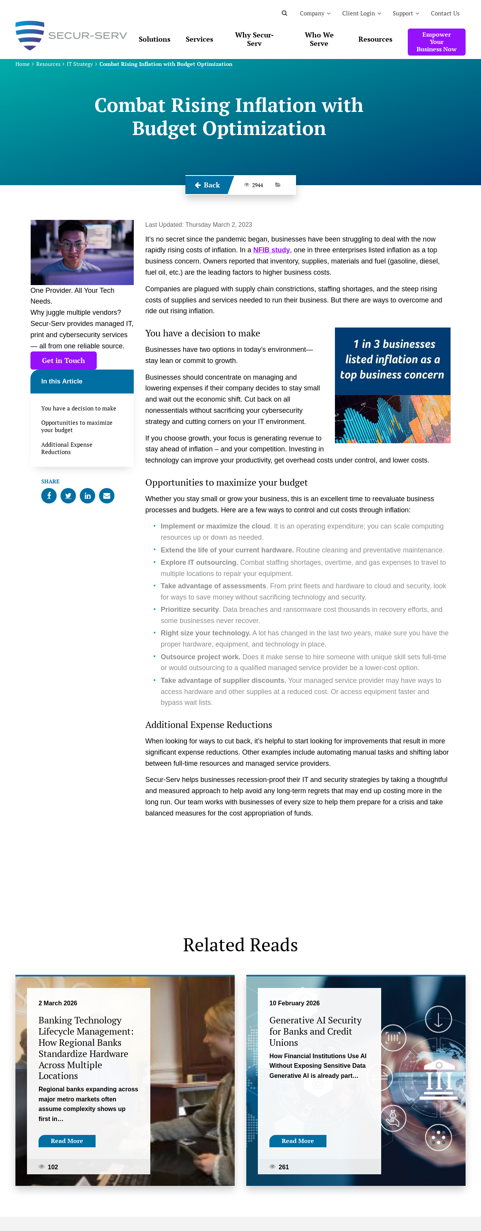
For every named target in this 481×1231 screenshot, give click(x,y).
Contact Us (445, 13)
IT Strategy (80, 64)
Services (199, 39)
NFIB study (271, 250)
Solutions (154, 39)
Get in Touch (63, 360)
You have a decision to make (78, 408)
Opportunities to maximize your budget (77, 426)
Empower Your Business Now (437, 41)
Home (22, 64)
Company (312, 13)
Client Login (358, 13)
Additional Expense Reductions (66, 448)
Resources (375, 39)
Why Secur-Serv (254, 39)
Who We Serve (319, 39)
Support (403, 13)
